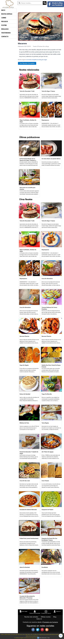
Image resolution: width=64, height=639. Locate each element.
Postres (4, 25)
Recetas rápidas (6, 14)
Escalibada (45, 567)
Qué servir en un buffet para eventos (27, 188)
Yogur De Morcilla (47, 394)
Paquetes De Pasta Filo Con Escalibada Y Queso (49, 539)
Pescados (4, 21)
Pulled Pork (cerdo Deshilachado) (29, 538)
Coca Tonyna (45, 480)
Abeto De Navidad (25, 567)
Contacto (4, 36)
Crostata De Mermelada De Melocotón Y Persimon (27, 597)
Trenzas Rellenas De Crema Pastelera (49, 308)
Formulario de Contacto (50, 622)
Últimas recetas (46, 617)
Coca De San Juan (25, 480)
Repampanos (45, 120)
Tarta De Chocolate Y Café (27, 91)
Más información (43, 637)
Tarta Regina (45, 423)
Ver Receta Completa (27, 63)
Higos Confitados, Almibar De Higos (28, 121)
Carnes (3, 18)
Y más (48, 637)
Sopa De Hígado (24, 365)
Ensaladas (4, 29)
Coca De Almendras (47, 278)
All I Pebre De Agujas (47, 452)
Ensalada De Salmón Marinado (28, 509)
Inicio (3, 10)
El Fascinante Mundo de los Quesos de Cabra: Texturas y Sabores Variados (28, 159)
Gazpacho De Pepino (47, 509)
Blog (55, 617)
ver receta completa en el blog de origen (36, 59)
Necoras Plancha (24, 336)
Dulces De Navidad (25, 394)
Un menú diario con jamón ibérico (51, 158)
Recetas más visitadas (31, 617)
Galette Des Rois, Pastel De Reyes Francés (51, 366)
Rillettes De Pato (24, 423)
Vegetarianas (6, 33)
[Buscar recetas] (30, 3)
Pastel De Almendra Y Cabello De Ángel (29, 452)
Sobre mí (39, 619)
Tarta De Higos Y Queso (48, 91)
